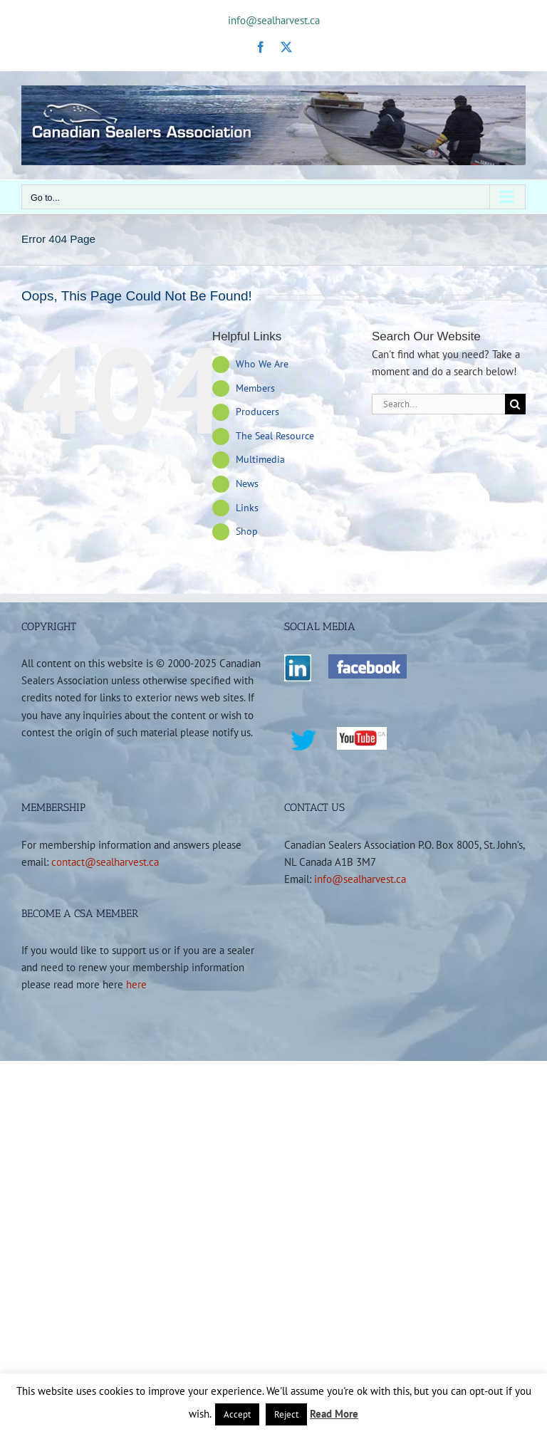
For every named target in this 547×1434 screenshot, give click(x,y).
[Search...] (438, 404)
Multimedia (260, 459)
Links (247, 507)
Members (255, 388)
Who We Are (262, 363)
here (136, 984)
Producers (257, 411)
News (247, 483)
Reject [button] (286, 1414)
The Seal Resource (275, 435)
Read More (334, 1413)
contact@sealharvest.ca (105, 861)
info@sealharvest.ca (274, 20)
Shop (247, 531)
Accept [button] (237, 1414)
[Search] (515, 404)
